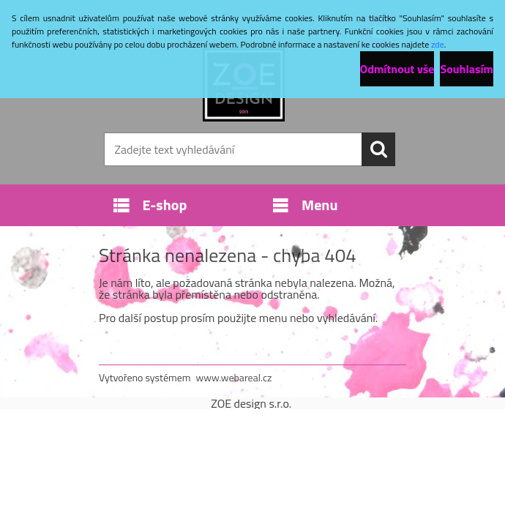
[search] (378, 149)
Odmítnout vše (397, 69)
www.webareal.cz (234, 377)
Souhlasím (466, 69)
